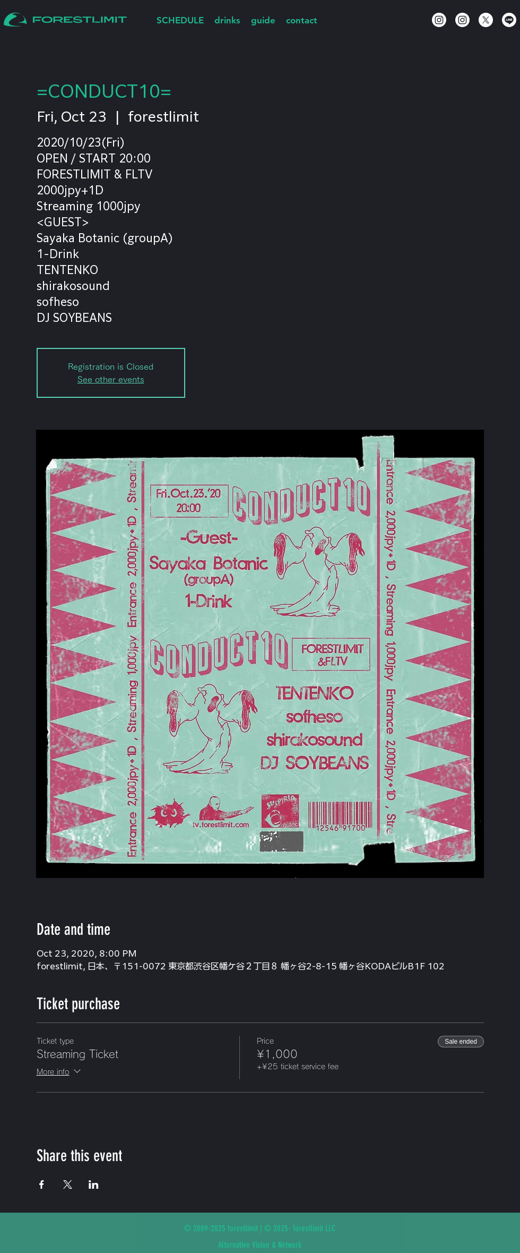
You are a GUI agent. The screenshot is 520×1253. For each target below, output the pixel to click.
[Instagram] (439, 20)
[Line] (509, 20)
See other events (110, 379)
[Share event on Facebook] (42, 1184)
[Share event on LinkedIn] (94, 1184)
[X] (486, 20)
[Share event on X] (68, 1184)
